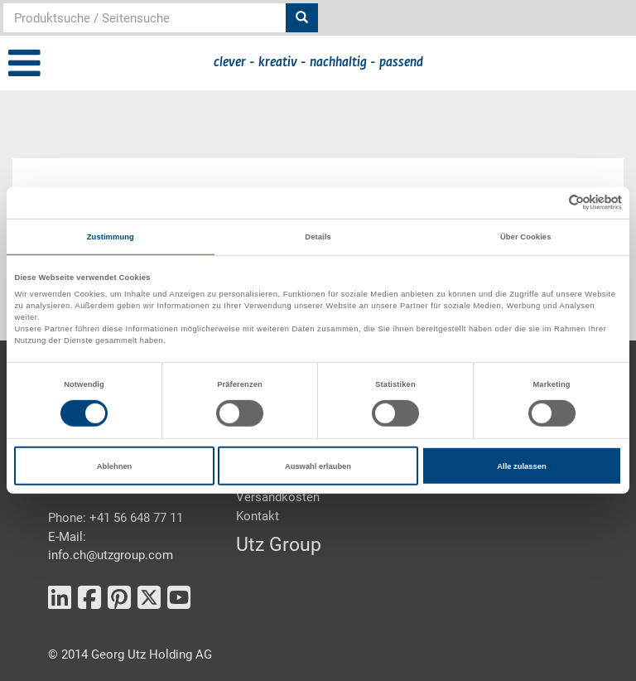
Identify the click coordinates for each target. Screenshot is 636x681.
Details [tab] (317, 237)
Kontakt (257, 516)
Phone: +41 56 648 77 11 (115, 517)
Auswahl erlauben (318, 465)
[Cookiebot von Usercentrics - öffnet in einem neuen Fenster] (549, 202)
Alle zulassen (521, 465)
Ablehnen (114, 465)
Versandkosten (278, 497)
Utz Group (278, 545)
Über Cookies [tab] (526, 237)
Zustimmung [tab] (110, 237)
